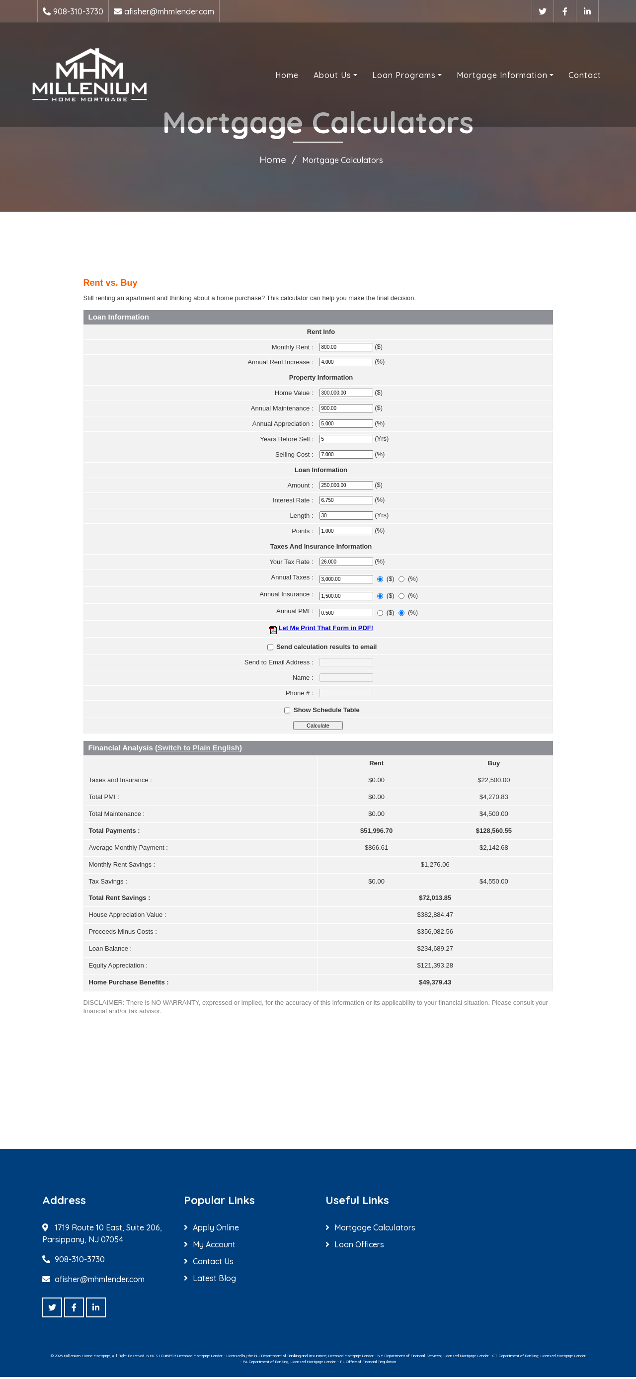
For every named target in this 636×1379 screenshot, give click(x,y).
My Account (214, 1246)
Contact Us (213, 1263)
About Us (322, 76)
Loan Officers (359, 1246)
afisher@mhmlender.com (169, 11)
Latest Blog (214, 1280)
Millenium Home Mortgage (87, 1357)
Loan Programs (394, 76)
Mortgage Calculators (374, 1229)
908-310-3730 (78, 11)
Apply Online (216, 1229)
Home (277, 76)
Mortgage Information (492, 76)
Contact (574, 76)
